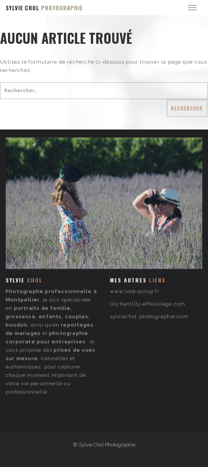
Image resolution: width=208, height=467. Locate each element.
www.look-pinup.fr (135, 271)
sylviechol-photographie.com (149, 296)
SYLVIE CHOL (44, 7)
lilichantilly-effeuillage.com (148, 284)
